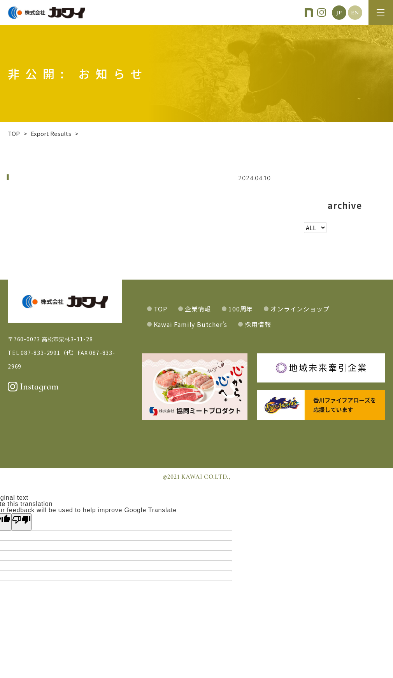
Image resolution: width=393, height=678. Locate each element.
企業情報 (198, 308)
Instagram (33, 386)
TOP (160, 308)
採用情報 (258, 324)
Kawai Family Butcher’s (191, 324)
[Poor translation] (21, 521)
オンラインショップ (299, 308)
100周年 (240, 308)
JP (339, 12)
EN (355, 12)
